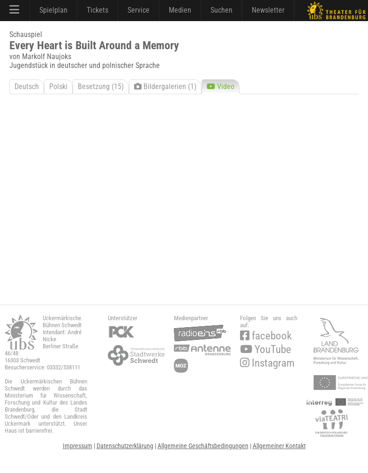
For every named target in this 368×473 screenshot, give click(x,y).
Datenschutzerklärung (125, 446)
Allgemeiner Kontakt (279, 446)
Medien (180, 10)
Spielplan (53, 10)
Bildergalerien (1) (165, 86)
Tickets (97, 10)
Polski (58, 86)
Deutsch (27, 86)
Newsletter (268, 10)
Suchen (221, 10)
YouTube (265, 349)
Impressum (77, 446)
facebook (266, 336)
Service (139, 10)
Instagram (267, 363)
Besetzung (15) (101, 86)
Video (220, 86)
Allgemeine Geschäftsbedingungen (203, 446)
